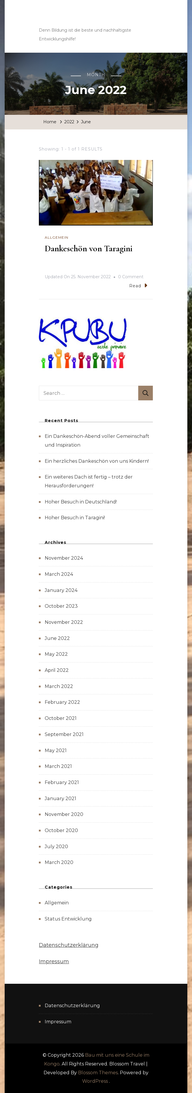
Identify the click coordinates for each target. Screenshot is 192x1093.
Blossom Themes (98, 1072)
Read (138, 285)
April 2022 (57, 670)
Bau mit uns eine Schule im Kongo (78, 17)
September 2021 (64, 734)
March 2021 (58, 766)
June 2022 (57, 638)
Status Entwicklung (68, 919)
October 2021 (61, 718)
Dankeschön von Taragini (88, 248)
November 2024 (64, 558)
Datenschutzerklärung (68, 945)
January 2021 (60, 798)
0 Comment (130, 277)
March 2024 (59, 574)
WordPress (95, 1081)
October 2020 (61, 830)
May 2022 (56, 654)
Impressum (54, 961)
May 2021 (56, 750)
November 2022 (64, 622)
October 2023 (61, 606)
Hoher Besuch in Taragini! (75, 517)
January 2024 (61, 590)
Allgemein (56, 237)
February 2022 (62, 702)
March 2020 (59, 862)
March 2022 (59, 686)
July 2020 (56, 846)
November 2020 (64, 814)
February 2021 (62, 782)
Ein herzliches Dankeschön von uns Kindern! (97, 461)
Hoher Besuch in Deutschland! (81, 502)
